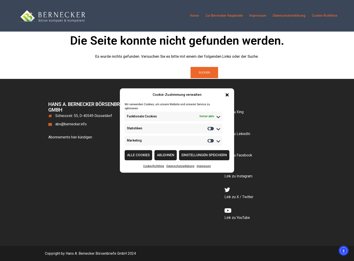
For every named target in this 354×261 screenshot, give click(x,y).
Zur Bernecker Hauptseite (224, 15)
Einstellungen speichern (204, 155)
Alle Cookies (138, 155)
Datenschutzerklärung (180, 166)
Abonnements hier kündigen (70, 137)
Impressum (204, 166)
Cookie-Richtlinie (153, 166)
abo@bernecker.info (71, 124)
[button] (227, 95)
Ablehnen (165, 155)
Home (194, 15)
